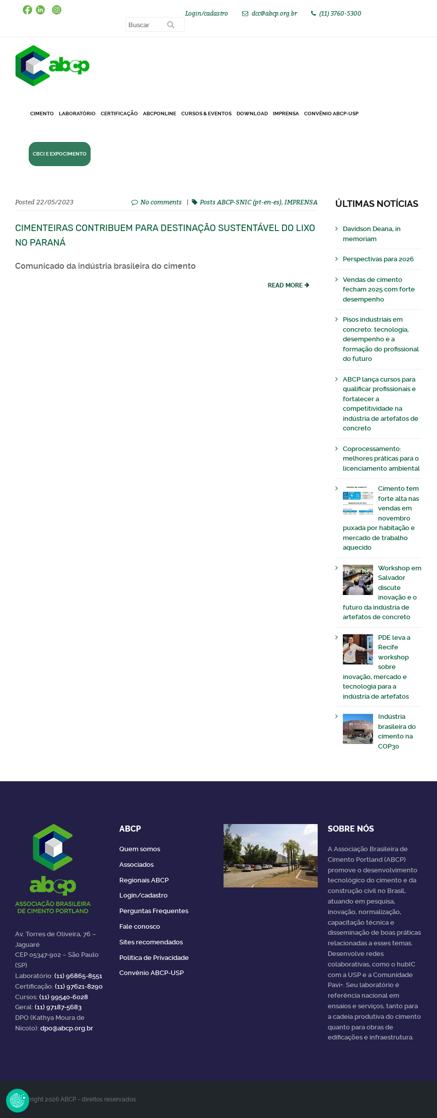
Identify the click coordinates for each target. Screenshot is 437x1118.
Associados (136, 864)
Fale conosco (139, 926)
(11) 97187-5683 (58, 1007)
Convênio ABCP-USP (331, 113)
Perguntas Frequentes (153, 911)
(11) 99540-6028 (63, 997)
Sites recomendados (151, 942)
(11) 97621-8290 (79, 986)
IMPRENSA (301, 201)
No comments (161, 201)
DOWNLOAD (252, 113)
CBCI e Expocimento (60, 154)
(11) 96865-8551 (78, 976)
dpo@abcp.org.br (66, 1028)
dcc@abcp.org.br (274, 13)
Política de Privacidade (154, 957)
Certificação (119, 113)
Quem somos (139, 849)
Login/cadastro (206, 13)
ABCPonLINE (159, 113)
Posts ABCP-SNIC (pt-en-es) (240, 201)
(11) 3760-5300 (340, 13)
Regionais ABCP (144, 880)
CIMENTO (42, 113)
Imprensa (286, 113)
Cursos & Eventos (206, 113)
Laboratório (77, 113)
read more (285, 285)
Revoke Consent (17, 1100)
